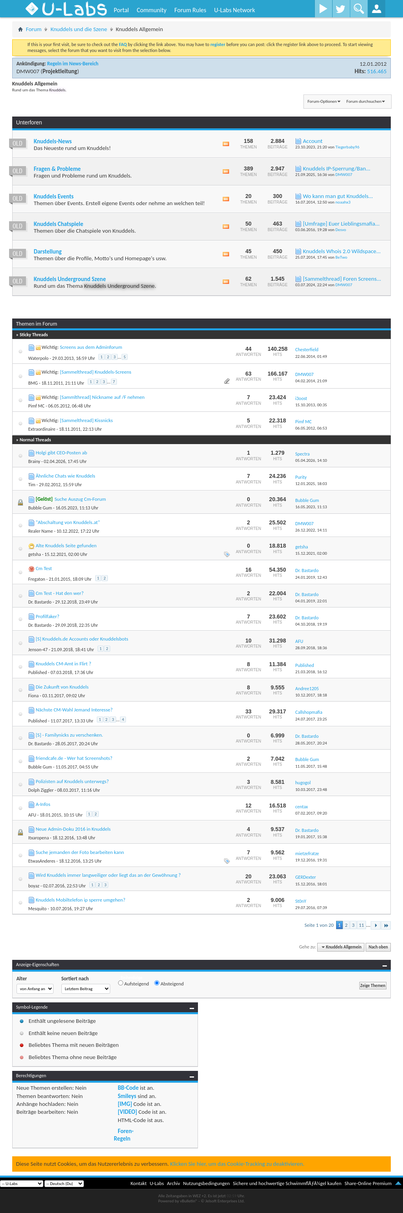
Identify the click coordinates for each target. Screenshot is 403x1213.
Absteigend (169, 983)
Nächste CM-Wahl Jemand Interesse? (74, 710)
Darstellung (48, 251)
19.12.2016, (311, 860)
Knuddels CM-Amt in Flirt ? (63, 664)
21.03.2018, (311, 671)
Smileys (127, 1096)
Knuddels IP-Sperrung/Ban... (336, 168)
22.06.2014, (311, 356)
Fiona (33, 695)
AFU (32, 815)
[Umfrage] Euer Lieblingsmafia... (341, 223)
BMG (33, 383)
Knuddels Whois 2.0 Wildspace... (342, 251)
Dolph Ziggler (41, 790)
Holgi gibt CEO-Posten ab (61, 453)
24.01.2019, (311, 577)
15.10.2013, (311, 404)
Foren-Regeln (123, 1135)
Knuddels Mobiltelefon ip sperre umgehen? (81, 900)
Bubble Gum (40, 508)
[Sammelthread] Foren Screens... (342, 278)
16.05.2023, (311, 506)
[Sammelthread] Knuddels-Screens (95, 372)
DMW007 (28, 71)
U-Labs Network (234, 10)
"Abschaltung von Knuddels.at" (68, 522)
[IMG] (125, 1103)
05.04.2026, (311, 460)
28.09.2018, (311, 647)
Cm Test (44, 568)
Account (313, 140)
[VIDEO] (127, 1111)
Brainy (34, 461)
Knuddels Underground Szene (70, 279)
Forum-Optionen (321, 101)
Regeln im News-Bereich (72, 64)
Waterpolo (38, 358)
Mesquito (37, 908)
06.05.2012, (311, 428)
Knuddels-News (53, 141)
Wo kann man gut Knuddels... (338, 196)
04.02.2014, (311, 380)
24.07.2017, (311, 719)
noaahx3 (342, 202)
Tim (31, 484)
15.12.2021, (311, 553)
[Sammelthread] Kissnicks (86, 420)
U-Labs (157, 1183)
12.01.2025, (311, 483)
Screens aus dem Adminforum (91, 347)
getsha (34, 554)
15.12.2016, (311, 884)
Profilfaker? (47, 616)
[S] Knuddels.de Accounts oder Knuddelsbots (82, 639)
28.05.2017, (311, 743)
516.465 (376, 71)
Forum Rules (190, 10)
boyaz (33, 886)
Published (37, 672)
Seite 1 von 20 (319, 925)
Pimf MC (36, 406)
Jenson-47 (38, 649)
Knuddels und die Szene (78, 29)
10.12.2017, (311, 695)
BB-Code (128, 1087)
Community (151, 10)
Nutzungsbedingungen (206, 1183)
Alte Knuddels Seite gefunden (66, 545)
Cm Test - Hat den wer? (60, 593)
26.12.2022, (311, 530)
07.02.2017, (311, 813)
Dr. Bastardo (40, 602)
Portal (121, 10)
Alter (22, 979)
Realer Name (40, 531)
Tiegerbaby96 (347, 147)
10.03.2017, (311, 789)
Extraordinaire (41, 429)
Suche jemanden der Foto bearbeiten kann (80, 852)
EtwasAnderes (41, 861)
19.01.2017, (311, 836)
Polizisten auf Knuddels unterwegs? (72, 781)
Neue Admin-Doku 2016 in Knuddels (73, 829)
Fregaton (36, 579)
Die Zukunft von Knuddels (62, 687)
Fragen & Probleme (57, 168)
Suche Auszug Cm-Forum (80, 499)
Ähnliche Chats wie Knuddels (65, 476)
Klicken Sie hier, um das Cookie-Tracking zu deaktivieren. (237, 1163)
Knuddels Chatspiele (58, 224)
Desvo (340, 229)
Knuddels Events (54, 196)
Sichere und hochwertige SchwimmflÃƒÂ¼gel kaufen (287, 1183)
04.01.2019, (311, 601)
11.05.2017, (311, 766)
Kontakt (139, 1183)
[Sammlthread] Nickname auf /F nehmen (102, 397)
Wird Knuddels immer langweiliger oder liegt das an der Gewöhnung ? (108, 875)
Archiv (173, 1183)
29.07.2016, (311, 907)
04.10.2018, (311, 624)
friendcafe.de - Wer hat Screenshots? (74, 758)
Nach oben (378, 947)
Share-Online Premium (368, 1183)
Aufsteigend (133, 983)
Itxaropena (38, 838)
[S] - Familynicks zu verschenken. (69, 735)
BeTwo (341, 257)
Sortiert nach (75, 979)
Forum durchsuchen (363, 101)
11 (361, 925)
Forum (34, 29)
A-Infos (43, 804)
